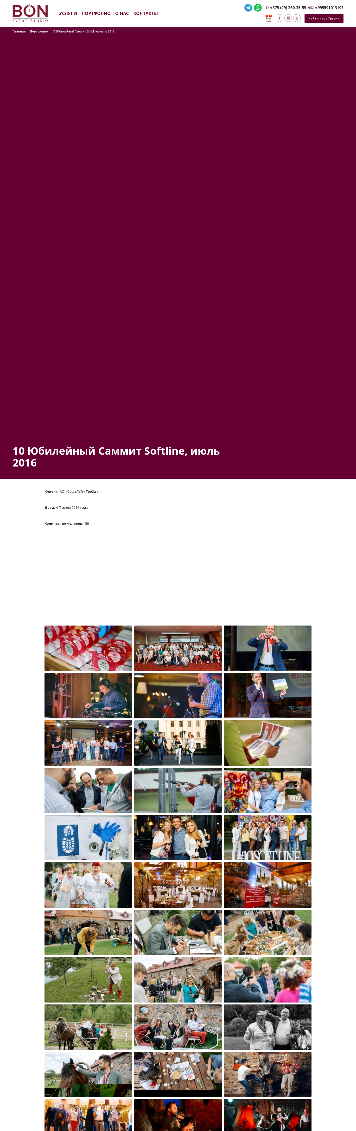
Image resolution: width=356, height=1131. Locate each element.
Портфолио (96, 13)
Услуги (68, 13)
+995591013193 (329, 8)
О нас (122, 13)
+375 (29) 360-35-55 (288, 8)
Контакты (145, 13)
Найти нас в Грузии (324, 18)
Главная (19, 31)
